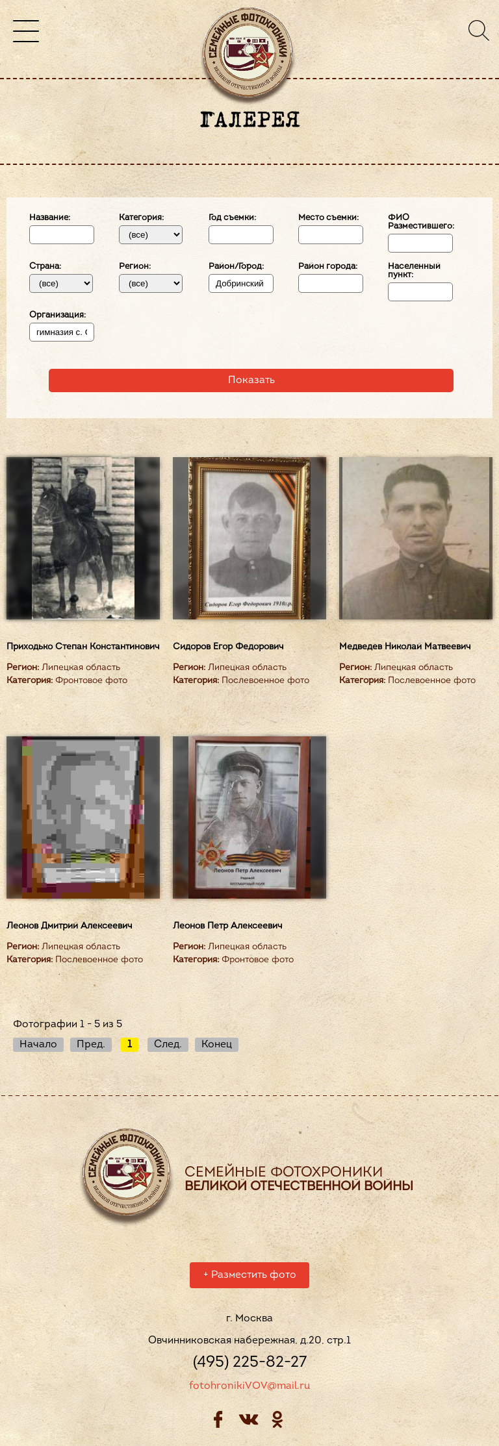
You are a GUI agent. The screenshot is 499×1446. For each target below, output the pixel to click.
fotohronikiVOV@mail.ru (249, 1388)
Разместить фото (249, 1277)
